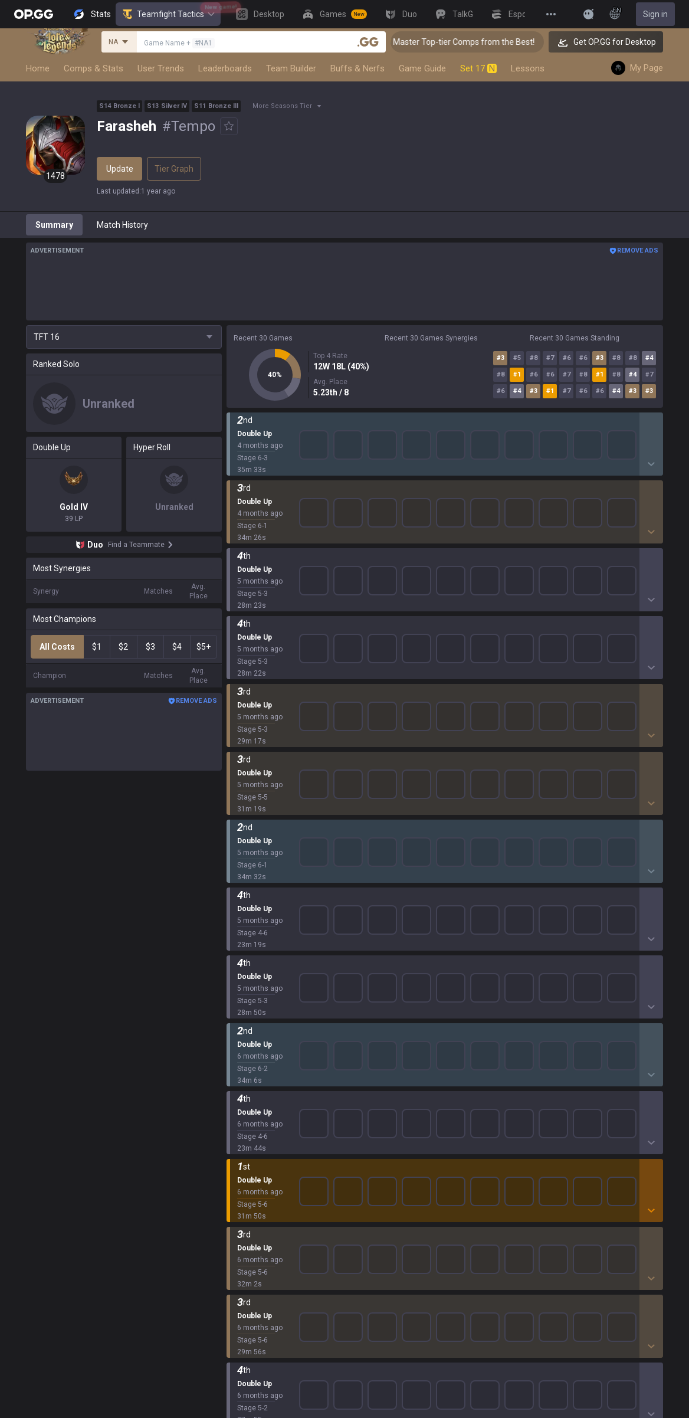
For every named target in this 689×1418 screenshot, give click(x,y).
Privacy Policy (551, 1029)
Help (531, 1057)
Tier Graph (174, 168)
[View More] (551, 14)
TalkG (237, 1284)
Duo (234, 1270)
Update (119, 168)
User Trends (160, 68)
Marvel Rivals (251, 1114)
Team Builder (291, 68)
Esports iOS (390, 1185)
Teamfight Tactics (168, 14)
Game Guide (422, 68)
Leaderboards (225, 68)
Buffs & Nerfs (357, 68)
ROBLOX (242, 1170)
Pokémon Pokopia (260, 1185)
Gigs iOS (384, 1128)
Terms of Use (548, 1043)
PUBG (237, 1085)
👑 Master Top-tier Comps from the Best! (478, 42)
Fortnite (241, 1128)
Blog (140, 1057)
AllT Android (392, 1057)
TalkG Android (395, 1142)
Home (38, 68)
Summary (54, 225)
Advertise (645, 1043)
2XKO (237, 1100)
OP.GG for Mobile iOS (407, 1043)
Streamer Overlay (260, 1326)
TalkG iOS (386, 1156)
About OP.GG (155, 1029)
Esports (241, 1298)
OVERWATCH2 (254, 1071)
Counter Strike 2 (257, 1142)
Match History (122, 225)
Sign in (655, 14)
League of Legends (262, 1029)
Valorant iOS (392, 1100)
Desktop (242, 1241)
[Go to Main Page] (33, 14)
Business (644, 1029)
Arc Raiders (248, 1156)
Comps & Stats (93, 68)
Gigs (234, 1312)
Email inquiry (546, 1071)
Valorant (242, 1057)
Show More (445, 430)
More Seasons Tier (282, 106)
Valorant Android (400, 1085)
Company (150, 1043)
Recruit (640, 1057)
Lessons (527, 68)
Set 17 (478, 68)
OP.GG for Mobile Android (415, 1029)
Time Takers (250, 1213)
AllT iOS (383, 1071)
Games (240, 1255)
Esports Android (398, 1170)
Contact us (543, 1085)
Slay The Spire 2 (257, 1199)
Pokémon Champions (267, 1227)
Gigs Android (392, 1114)
